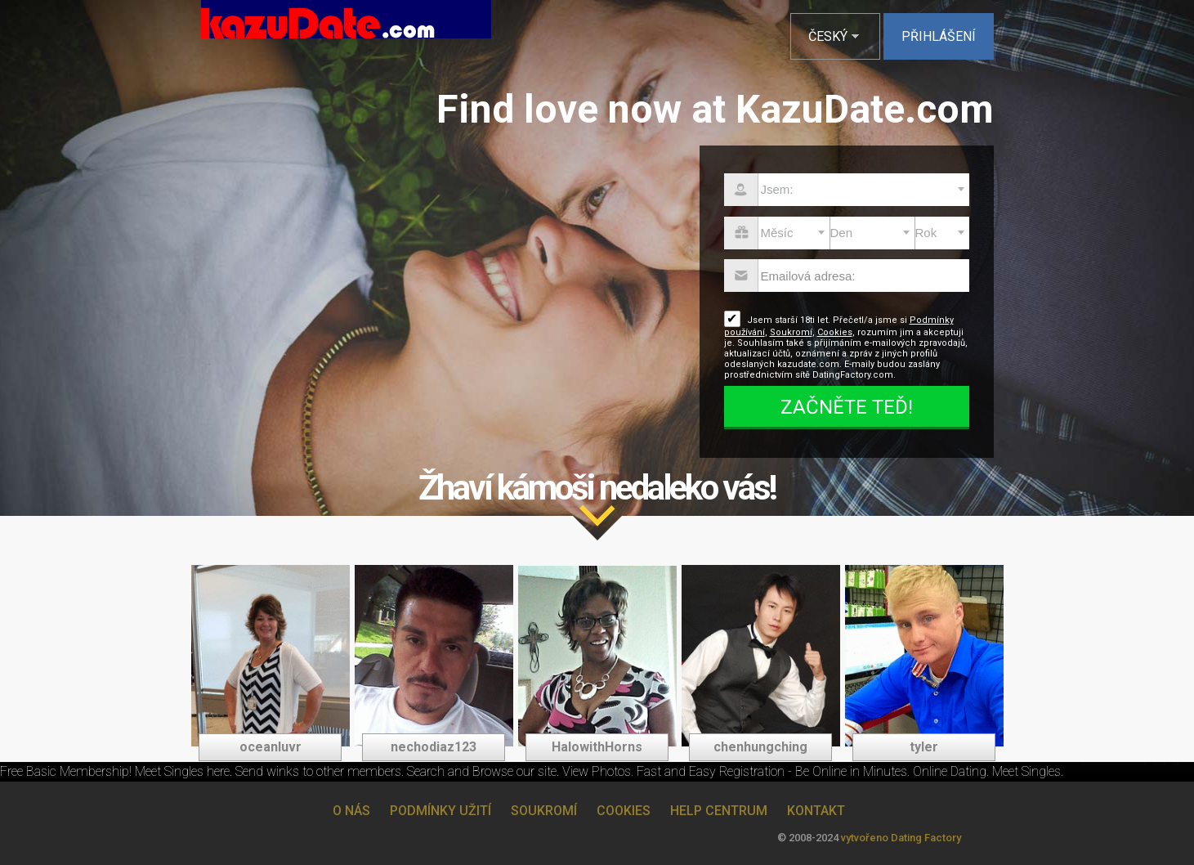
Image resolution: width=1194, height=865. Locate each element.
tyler (924, 747)
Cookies (834, 332)
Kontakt (816, 810)
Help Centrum (718, 810)
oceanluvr (270, 747)
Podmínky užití (440, 810)
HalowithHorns (597, 747)
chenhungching (760, 747)
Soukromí (791, 332)
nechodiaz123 (433, 747)
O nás (351, 810)
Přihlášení (938, 36)
